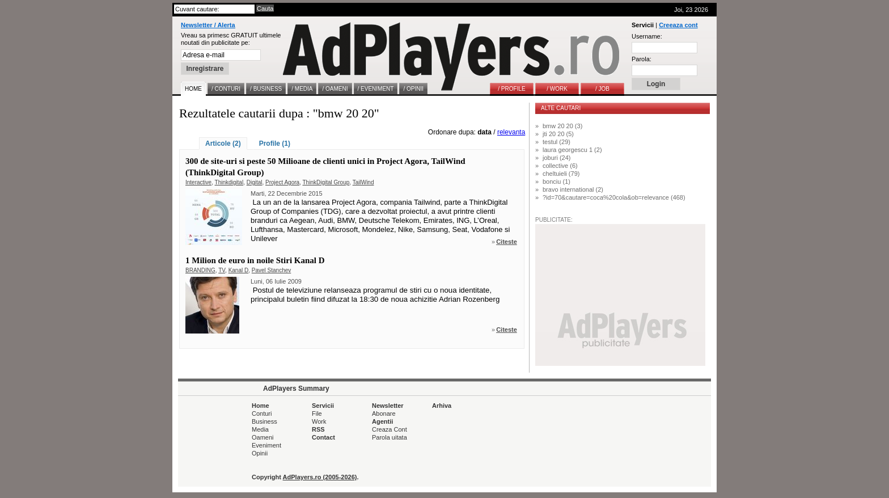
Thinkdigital (229, 182)
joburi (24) (557, 157)
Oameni (263, 437)
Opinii (260, 453)
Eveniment (266, 445)
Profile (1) (274, 143)
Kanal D (238, 270)
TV (221, 270)
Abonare (384, 413)
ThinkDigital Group (325, 182)
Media (260, 429)
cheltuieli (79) (561, 173)
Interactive (198, 182)
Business (264, 421)
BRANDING (200, 270)
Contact (323, 437)
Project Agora (282, 182)
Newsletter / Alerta (208, 25)
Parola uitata (389, 437)
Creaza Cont (389, 429)
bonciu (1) (556, 181)
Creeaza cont (678, 25)
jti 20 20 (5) (558, 133)
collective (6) (560, 165)
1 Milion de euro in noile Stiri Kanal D (255, 260)
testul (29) (556, 141)
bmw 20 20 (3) (562, 126)
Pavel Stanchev (271, 270)
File (317, 413)
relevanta (511, 132)
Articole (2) (223, 143)
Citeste (506, 241)
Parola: (641, 59)
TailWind (363, 182)
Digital (255, 182)
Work (319, 421)
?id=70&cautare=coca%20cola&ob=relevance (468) (614, 197)
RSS (318, 429)
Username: (647, 36)
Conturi (262, 413)
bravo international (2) (573, 189)
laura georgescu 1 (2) (572, 149)
